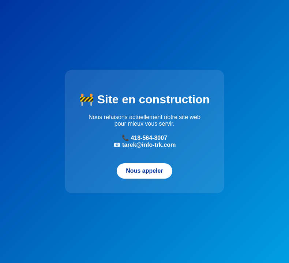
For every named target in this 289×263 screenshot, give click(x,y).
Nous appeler (144, 171)
